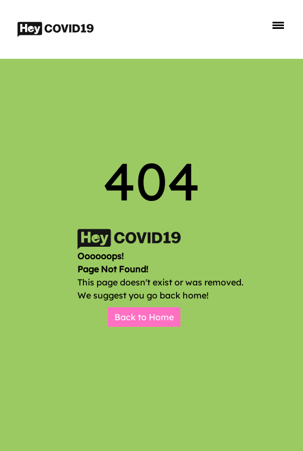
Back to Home (144, 317)
